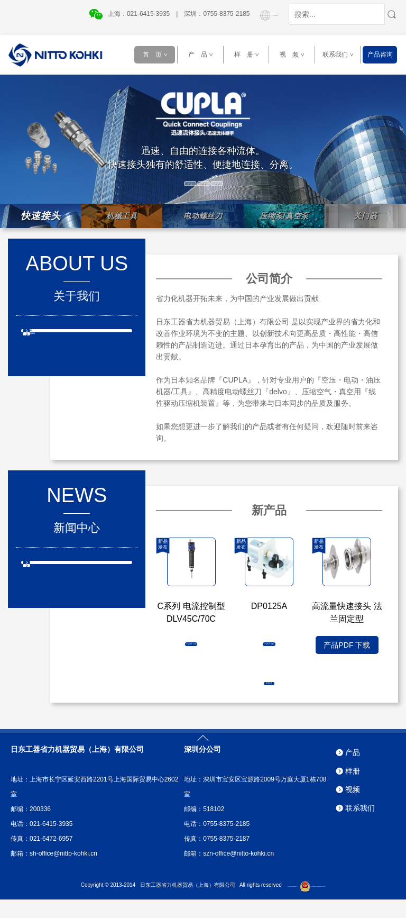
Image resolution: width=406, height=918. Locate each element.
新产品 (53, 569)
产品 (352, 771)
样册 (352, 790)
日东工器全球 (64, 353)
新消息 (53, 584)
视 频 (295, 54)
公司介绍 (57, 337)
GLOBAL (259, 13)
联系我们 (340, 54)
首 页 (158, 54)
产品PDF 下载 (191, 645)
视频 (352, 808)
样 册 (249, 54)
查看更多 (269, 682)
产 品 (203, 54)
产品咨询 (380, 54)
